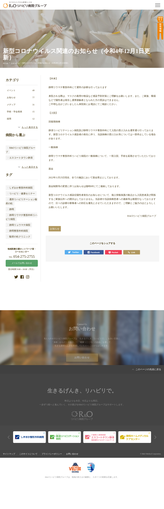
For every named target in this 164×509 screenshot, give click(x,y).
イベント (21, 90)
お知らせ (21, 97)
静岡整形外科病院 (17, 231)
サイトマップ (9, 454)
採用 (21, 119)
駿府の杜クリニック (18, 236)
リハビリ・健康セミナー (21, 193)
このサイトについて (28, 454)
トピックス (15, 63)
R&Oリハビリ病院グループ (20, 150)
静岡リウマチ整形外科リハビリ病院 (21, 217)
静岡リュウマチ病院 (18, 225)
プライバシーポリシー (52, 454)
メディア (21, 105)
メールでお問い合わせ (22, 263)
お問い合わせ (82, 360)
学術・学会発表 (21, 112)
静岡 (10, 209)
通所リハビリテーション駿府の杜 (21, 201)
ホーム (5, 63)
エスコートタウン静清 (20, 157)
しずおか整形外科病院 (20, 187)
